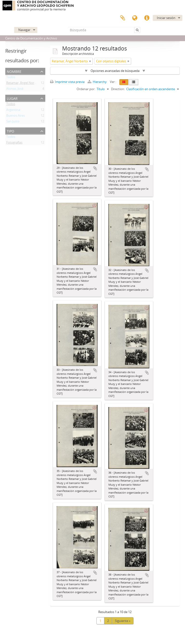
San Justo (13, 122)
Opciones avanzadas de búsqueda (115, 71)
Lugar (12, 98)
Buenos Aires (15, 116)
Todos (10, 78)
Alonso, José (14, 89)
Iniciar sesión (166, 18)
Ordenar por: (86, 89)
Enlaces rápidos (147, 18)
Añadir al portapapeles (95, 168)
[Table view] (133, 82)
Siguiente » (122, 621)
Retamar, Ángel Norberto (24, 84)
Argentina (13, 110)
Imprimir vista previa (67, 82)
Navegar (24, 30)
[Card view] (123, 82)
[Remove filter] (90, 61)
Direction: (118, 89)
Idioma (135, 18)
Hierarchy (97, 82)
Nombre (14, 71)
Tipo (10, 130)
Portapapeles (123, 18)
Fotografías (14, 143)
